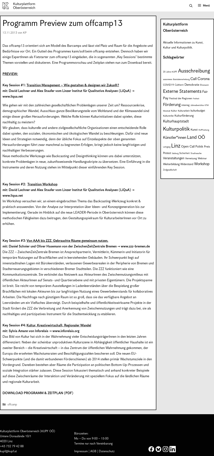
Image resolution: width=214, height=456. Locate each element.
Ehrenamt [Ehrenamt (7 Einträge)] (204, 85)
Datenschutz (107, 451)
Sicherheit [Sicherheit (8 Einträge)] (184, 153)
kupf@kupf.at (8, 451)
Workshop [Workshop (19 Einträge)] (202, 164)
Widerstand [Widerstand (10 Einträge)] (186, 164)
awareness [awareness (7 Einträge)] (167, 79)
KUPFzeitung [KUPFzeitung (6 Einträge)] (204, 130)
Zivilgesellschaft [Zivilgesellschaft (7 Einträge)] (170, 170)
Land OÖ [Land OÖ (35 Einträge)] (196, 137)
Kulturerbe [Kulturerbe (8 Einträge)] (168, 116)
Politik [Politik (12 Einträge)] (199, 146)
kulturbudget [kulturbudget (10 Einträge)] (198, 110)
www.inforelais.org (65, 331)
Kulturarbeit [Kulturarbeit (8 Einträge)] (184, 111)
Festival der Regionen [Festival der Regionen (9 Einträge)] (180, 98)
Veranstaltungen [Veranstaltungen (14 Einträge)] (173, 158)
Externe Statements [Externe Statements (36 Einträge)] (182, 91)
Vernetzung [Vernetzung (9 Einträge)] (191, 158)
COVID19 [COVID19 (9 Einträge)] (168, 85)
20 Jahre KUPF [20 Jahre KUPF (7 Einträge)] (170, 72)
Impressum (81, 451)
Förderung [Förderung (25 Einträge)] (172, 104)
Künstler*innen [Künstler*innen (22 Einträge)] (174, 137)
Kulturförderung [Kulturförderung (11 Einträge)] (184, 115)
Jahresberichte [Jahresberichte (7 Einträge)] (197, 105)
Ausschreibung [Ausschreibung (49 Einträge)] (194, 71)
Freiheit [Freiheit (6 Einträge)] (196, 99)
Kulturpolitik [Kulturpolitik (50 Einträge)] (176, 129)
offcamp (12, 404)
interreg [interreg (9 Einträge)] (185, 105)
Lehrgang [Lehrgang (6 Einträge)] (166, 147)
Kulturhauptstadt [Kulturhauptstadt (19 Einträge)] (176, 121)
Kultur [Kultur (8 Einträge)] (174, 111)
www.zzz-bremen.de (135, 246)
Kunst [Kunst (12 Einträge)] (194, 129)
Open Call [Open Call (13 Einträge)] (188, 146)
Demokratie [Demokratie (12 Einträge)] (192, 85)
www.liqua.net (13, 97)
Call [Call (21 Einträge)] (193, 79)
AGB (93, 451)
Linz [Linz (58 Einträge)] (175, 146)
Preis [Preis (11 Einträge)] (207, 146)
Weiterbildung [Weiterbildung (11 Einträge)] (171, 164)
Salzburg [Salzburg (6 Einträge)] (175, 153)
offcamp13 (16, 46)
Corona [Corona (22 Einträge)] (203, 79)
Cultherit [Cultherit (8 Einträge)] (179, 85)
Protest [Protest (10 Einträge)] (167, 153)
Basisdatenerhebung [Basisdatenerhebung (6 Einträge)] (181, 79)
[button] (191, 6)
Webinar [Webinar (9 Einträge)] (202, 158)
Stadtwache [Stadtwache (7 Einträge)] (196, 153)
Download (135, 63)
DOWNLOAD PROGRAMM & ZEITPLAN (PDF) (38, 393)
